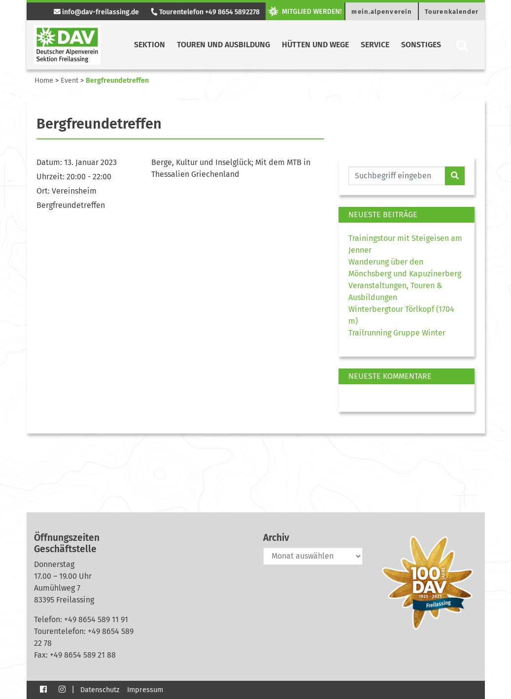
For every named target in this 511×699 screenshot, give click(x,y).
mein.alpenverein (381, 11)
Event (69, 80)
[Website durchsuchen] (396, 175)
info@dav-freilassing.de (96, 12)
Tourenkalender (451, 11)
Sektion (149, 44)
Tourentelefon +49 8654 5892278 (205, 12)
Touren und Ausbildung (223, 44)
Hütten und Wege (315, 44)
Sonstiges (421, 44)
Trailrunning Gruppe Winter (396, 332)
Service (375, 44)
